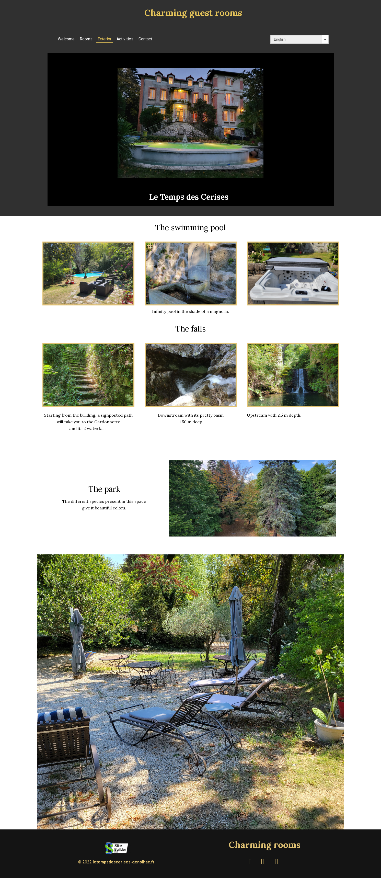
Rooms (86, 39)
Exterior (104, 39)
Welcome (66, 39)
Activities (125, 39)
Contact (145, 39)
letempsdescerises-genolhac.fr (124, 862)
